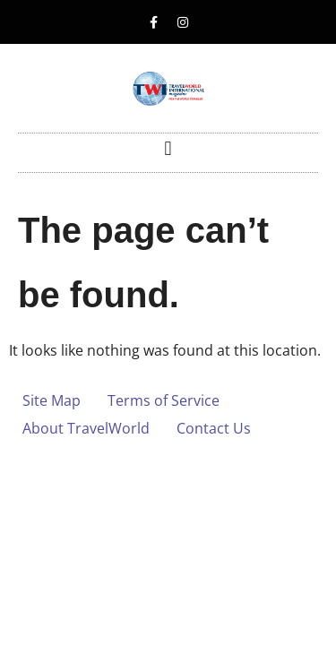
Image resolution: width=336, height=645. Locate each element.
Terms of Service (164, 400)
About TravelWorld (86, 428)
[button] (168, 148)
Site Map (51, 400)
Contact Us (214, 428)
